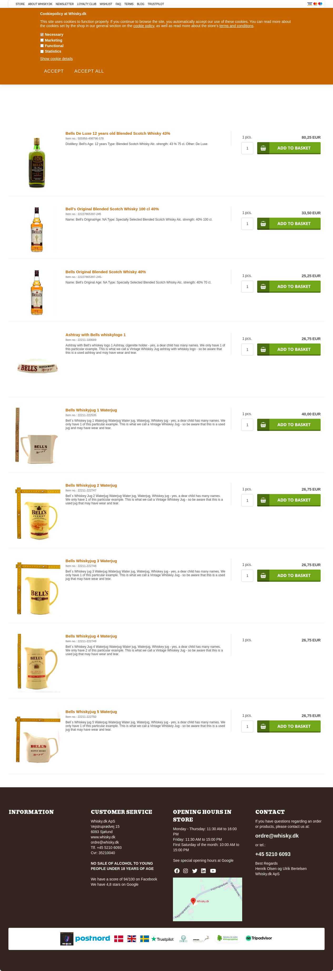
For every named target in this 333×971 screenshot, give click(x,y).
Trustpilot (156, 4)
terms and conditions (237, 26)
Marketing (53, 40)
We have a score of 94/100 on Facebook (124, 879)
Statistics (53, 51)
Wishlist (106, 4)
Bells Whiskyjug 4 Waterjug (91, 636)
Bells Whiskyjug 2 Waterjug (91, 485)
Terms (128, 4)
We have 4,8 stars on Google (114, 884)
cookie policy (143, 26)
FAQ (118, 4)
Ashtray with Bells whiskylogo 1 (96, 334)
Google (227, 860)
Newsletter (65, 4)
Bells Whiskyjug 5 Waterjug (91, 711)
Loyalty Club (86, 4)
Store (20, 4)
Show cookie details (56, 59)
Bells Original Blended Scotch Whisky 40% (106, 272)
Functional (54, 46)
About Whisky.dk (40, 4)
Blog (140, 4)
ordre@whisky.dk (105, 842)
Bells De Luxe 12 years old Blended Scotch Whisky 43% (118, 133)
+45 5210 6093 (273, 854)
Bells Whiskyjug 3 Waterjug (91, 561)
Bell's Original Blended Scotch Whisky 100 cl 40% (112, 209)
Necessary (54, 34)
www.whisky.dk (103, 837)
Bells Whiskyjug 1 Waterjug (91, 410)
